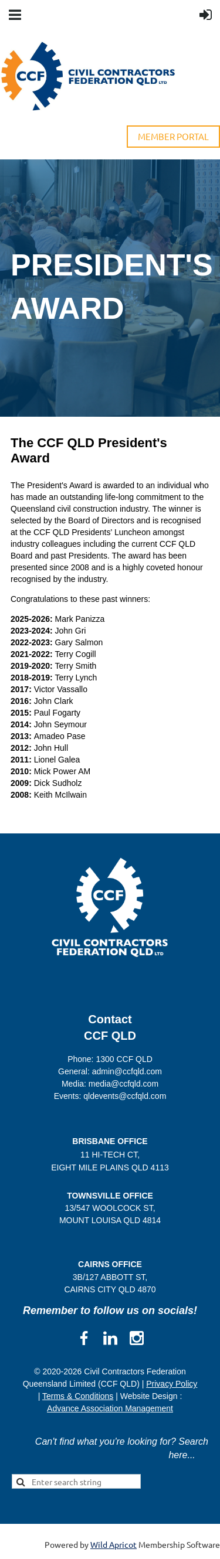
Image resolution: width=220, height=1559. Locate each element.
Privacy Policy (171, 1383)
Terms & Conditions (77, 1396)
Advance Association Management (110, 1408)
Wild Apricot (113, 1544)
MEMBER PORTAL (173, 136)
